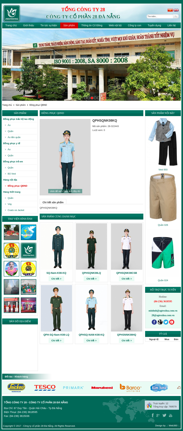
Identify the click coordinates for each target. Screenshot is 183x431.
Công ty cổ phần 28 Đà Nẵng (83, 16)
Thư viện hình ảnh (20, 219)
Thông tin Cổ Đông (91, 25)
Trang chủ (11, 25)
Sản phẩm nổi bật (162, 113)
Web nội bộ (115, 25)
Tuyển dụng (154, 25)
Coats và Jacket (14, 210)
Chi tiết (56, 278)
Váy (8, 204)
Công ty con (134, 25)
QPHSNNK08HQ (126, 334)
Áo (8, 125)
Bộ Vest (10, 173)
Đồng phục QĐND (38, 105)
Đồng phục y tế (11, 143)
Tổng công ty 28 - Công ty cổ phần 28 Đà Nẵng (36, 402)
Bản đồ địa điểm (20, 321)
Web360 (173, 425)
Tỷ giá (163, 334)
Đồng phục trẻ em (13, 161)
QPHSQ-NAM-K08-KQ (91, 334)
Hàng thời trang (11, 192)
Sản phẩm (69, 25)
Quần (9, 131)
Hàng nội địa (10, 179)
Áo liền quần (13, 137)
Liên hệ (171, 25)
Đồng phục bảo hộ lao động (18, 119)
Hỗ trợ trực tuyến (163, 289)
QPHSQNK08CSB (126, 272)
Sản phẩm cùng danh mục (58, 216)
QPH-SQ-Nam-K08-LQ (56, 334)
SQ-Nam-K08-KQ (56, 272)
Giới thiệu (28, 25)
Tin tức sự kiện (48, 25)
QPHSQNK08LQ (91, 272)
